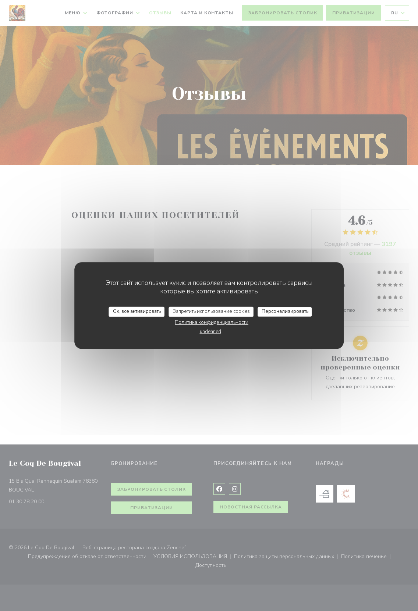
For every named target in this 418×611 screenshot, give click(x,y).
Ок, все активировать (137, 311)
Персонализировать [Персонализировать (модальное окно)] (285, 311)
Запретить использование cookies (211, 311)
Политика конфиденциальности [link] (211, 322)
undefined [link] (210, 331)
